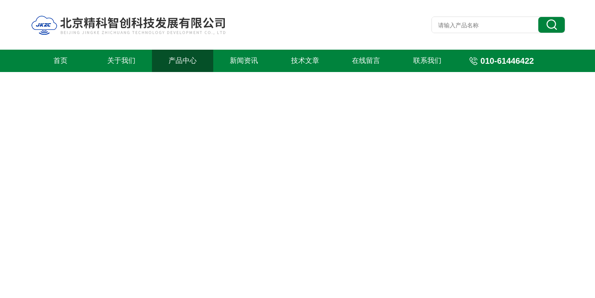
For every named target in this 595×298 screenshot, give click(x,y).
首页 (60, 61)
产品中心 (183, 61)
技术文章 (305, 61)
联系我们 (427, 61)
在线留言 (366, 61)
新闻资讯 (244, 61)
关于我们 (121, 61)
